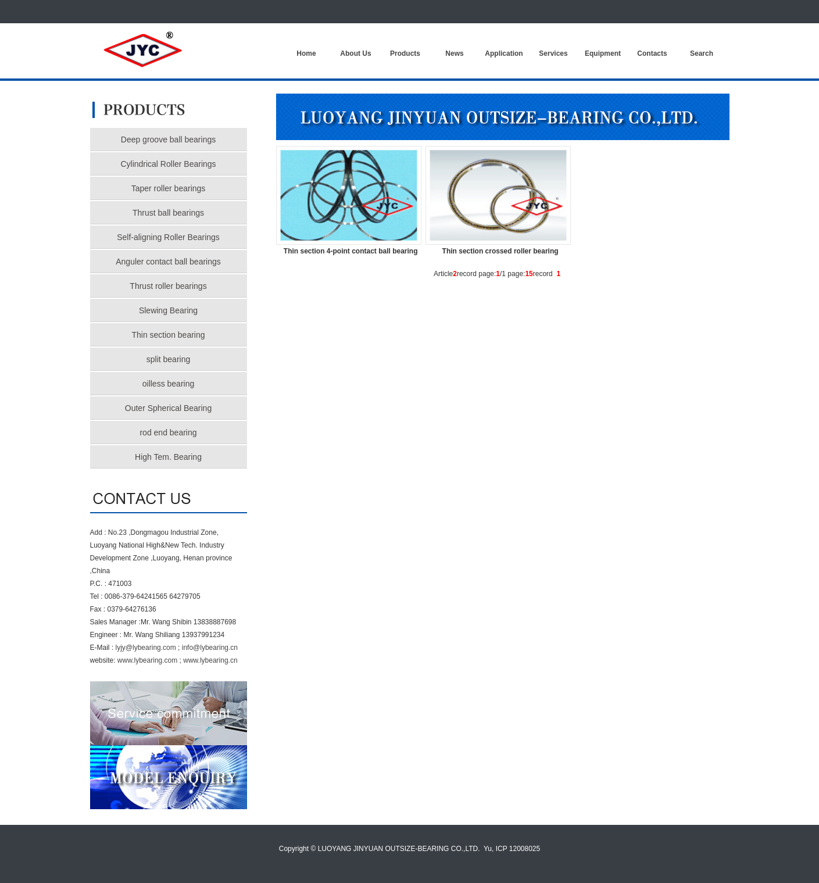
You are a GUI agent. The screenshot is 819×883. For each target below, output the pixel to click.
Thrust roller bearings (168, 286)
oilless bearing (168, 383)
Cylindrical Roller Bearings (168, 164)
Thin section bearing (168, 334)
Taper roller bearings (168, 188)
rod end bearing (168, 432)
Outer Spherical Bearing (168, 408)
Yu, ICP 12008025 (512, 849)
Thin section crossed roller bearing (500, 251)
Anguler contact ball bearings (168, 261)
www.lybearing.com (147, 660)
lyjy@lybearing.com (146, 648)
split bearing (168, 359)
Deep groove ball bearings (168, 139)
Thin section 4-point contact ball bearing (351, 251)
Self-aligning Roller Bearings (168, 237)
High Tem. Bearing (168, 457)
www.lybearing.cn (210, 660)
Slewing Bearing (168, 310)
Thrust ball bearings (168, 212)
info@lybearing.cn (210, 648)
